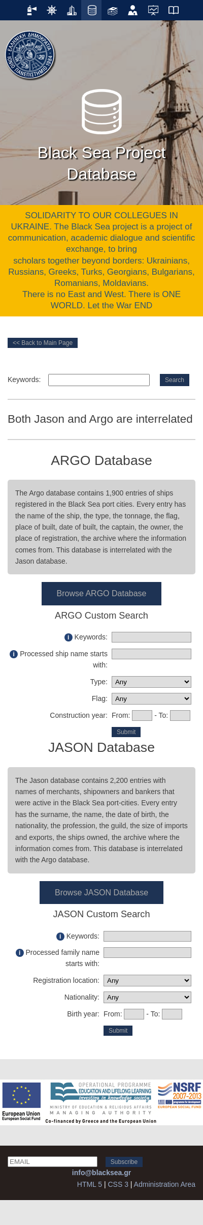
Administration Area (164, 1184)
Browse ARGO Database (102, 593)
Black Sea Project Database (102, 132)
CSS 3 (118, 1184)
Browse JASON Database (101, 892)
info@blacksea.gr (101, 1173)
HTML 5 (89, 1184)
